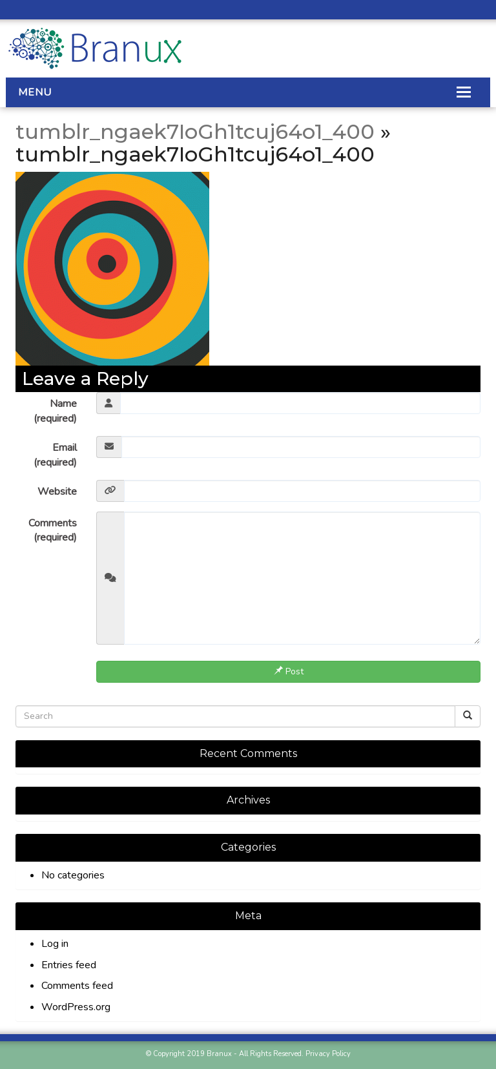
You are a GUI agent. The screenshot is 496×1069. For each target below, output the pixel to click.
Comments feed (77, 986)
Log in (54, 944)
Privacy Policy (328, 1054)
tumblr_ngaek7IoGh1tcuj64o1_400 (195, 131)
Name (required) (55, 411)
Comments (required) (52, 530)
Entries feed (68, 965)
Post (289, 671)
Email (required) (55, 455)
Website (57, 491)
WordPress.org (75, 1007)
